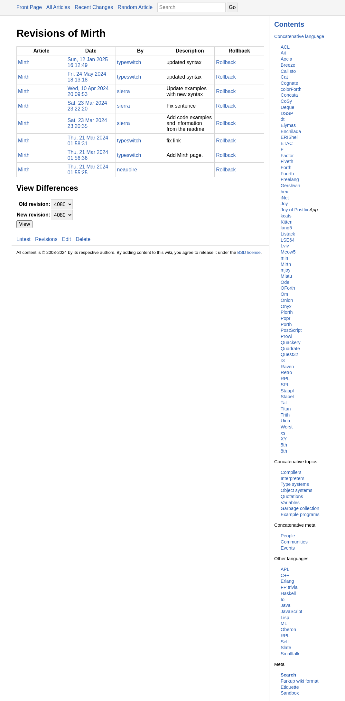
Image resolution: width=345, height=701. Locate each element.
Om (284, 294)
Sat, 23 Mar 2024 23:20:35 (87, 123)
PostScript (291, 330)
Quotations (292, 496)
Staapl (287, 390)
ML (284, 623)
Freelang (290, 179)
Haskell (288, 593)
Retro (286, 372)
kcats (286, 215)
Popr (285, 318)
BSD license (249, 252)
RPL (285, 378)
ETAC (287, 143)
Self (285, 641)
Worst (287, 426)
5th (284, 444)
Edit (66, 239)
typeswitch (129, 62)
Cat (284, 77)
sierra (123, 91)
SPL (285, 384)
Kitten (287, 222)
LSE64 (287, 240)
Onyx (286, 306)
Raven (287, 366)
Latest (23, 239)
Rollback (226, 62)
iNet (285, 197)
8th (284, 451)
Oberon (288, 629)
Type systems (295, 484)
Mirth (286, 264)
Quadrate (290, 348)
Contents (289, 24)
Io (282, 599)
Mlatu (286, 276)
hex (284, 191)
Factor (287, 155)
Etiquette (290, 687)
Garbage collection (300, 508)
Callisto (288, 71)
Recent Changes (94, 7)
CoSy (286, 101)
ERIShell (290, 137)
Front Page (29, 7)
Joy (284, 203)
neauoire (127, 169)
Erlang (287, 581)
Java (285, 605)
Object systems (296, 490)
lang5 (286, 227)
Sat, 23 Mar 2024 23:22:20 (87, 105)
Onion (287, 300)
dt (282, 119)
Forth (286, 167)
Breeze (288, 65)
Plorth (287, 312)
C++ (285, 575)
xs (283, 433)
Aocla (286, 59)
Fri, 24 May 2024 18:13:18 (87, 76)
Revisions (46, 239)
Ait (283, 52)
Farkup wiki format (300, 681)
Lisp (285, 617)
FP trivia (289, 587)
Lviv (285, 245)
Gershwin (290, 185)
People (288, 535)
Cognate (289, 83)
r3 (283, 360)
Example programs (300, 514)
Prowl (286, 336)
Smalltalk (290, 653)
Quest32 (289, 354)
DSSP (287, 113)
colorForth (291, 89)
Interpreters (292, 478)
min (284, 258)
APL (285, 569)
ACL (285, 47)
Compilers (291, 472)
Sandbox (290, 693)
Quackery (291, 342)
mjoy (285, 270)
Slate (286, 647)
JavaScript (291, 611)
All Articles (58, 7)
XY (284, 438)
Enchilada (291, 131)
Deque (287, 107)
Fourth (287, 173)
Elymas (288, 125)
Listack (288, 233)
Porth (286, 324)
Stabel (287, 396)
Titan (286, 408)
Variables (290, 502)
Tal (283, 402)
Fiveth (287, 161)
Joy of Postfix (294, 209)
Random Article (135, 7)
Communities (294, 541)
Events (288, 548)
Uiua (285, 420)
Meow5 (288, 251)
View (24, 224)
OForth (288, 288)
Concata (289, 95)
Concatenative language (299, 36)
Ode (285, 282)
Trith (285, 415)
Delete (83, 239)
